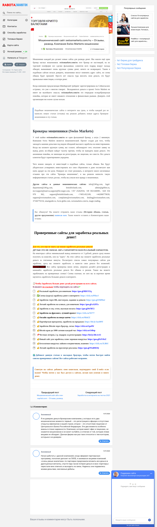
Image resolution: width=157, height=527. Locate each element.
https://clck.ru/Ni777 (85, 313)
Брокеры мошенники (54, 49)
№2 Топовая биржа (127, 64)
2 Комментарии (98, 49)
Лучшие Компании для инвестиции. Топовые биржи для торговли (140, 28)
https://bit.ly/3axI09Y (94, 322)
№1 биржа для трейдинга (130, 60)
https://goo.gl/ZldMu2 (95, 300)
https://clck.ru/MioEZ (80, 317)
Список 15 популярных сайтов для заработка (140, 16)
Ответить (105, 441)
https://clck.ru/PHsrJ (90, 296)
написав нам (61, 215)
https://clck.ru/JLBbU (99, 343)
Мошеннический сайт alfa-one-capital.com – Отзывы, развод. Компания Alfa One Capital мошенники (50, 398)
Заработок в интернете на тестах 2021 (93, 395)
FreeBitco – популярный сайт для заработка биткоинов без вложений (141, 40)
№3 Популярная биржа (129, 68)
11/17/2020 (106, 414)
